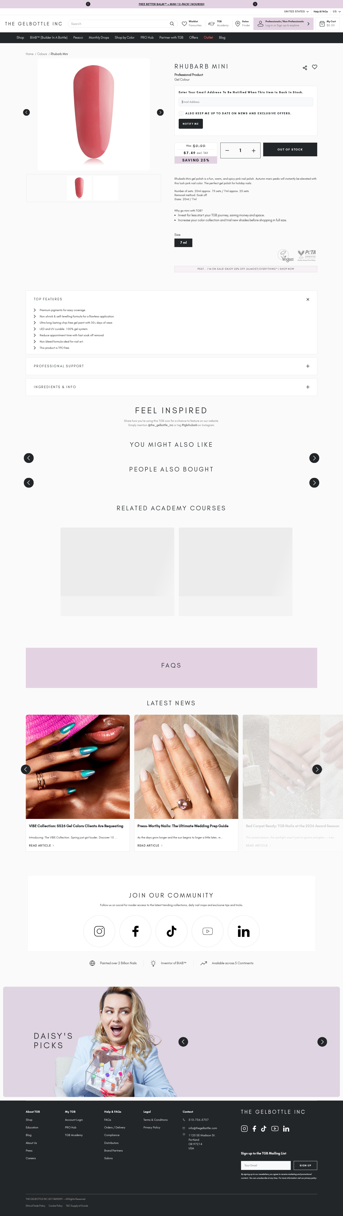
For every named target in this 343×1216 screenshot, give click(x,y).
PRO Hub (147, 37)
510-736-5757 (199, 1119)
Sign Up (305, 1165)
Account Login (74, 1119)
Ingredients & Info (172, 387)
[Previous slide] (88, 4)
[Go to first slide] (255, 4)
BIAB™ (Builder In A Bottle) (48, 37)
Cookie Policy (56, 1205)
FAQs (107, 1119)
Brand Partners (113, 1150)
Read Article (41, 845)
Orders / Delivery (114, 1127)
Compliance (111, 1135)
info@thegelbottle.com (203, 1128)
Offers (193, 37)
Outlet (208, 37)
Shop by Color (125, 37)
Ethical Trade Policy (35, 1205)
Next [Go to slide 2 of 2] (159, 111)
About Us (31, 1143)
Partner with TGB (171, 37)
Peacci (78, 37)
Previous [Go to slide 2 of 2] (25, 111)
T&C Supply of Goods (77, 1205)
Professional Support (172, 366)
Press (29, 1150)
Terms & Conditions (155, 1119)
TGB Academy (74, 1135)
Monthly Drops (99, 37)
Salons (108, 1158)
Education (32, 1127)
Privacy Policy (151, 1127)
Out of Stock (290, 149)
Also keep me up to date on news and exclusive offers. (238, 113)
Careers (31, 1158)
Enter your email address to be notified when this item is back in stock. (241, 92)
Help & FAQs (321, 11)
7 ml (183, 243)
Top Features (171, 299)
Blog (222, 37)
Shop (20, 37)
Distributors (111, 1143)
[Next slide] (314, 458)
